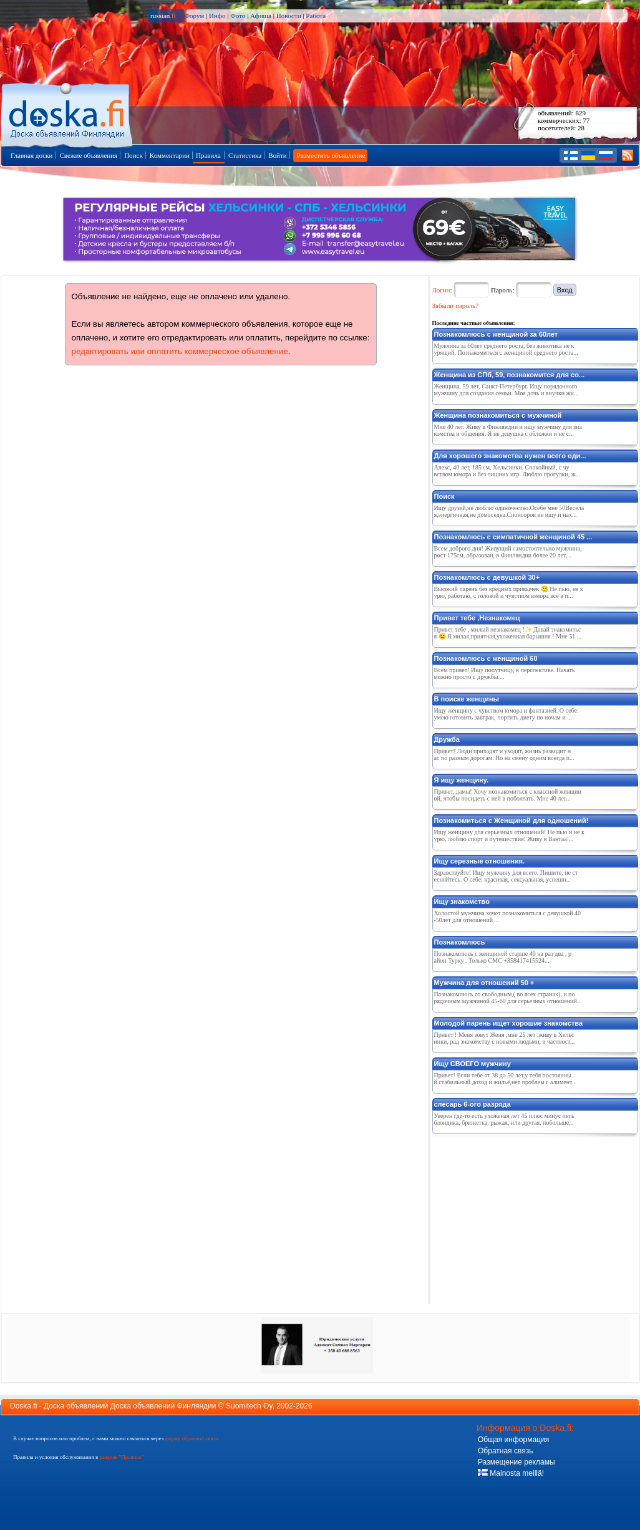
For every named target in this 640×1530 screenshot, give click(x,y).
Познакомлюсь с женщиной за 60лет (496, 334)
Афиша (260, 15)
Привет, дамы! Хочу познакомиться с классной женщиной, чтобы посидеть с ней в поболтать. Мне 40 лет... (507, 795)
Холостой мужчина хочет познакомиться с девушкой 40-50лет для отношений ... (507, 916)
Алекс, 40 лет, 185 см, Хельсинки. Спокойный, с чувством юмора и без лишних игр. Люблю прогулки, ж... (507, 471)
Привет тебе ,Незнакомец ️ (478, 618)
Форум (194, 15)
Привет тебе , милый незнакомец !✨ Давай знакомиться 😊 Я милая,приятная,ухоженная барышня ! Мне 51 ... (508, 633)
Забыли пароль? (455, 305)
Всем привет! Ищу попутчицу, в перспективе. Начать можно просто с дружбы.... (504, 673)
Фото (237, 15)
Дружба (447, 739)
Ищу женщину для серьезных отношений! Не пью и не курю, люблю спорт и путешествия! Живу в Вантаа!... (509, 835)
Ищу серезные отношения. (479, 861)
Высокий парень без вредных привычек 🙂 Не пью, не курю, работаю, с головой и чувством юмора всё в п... (508, 592)
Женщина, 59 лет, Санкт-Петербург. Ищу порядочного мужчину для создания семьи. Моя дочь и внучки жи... (506, 390)
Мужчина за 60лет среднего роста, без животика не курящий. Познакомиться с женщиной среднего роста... (506, 349)
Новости (288, 15)
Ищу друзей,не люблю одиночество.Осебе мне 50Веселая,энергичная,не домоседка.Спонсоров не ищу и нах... (509, 511)
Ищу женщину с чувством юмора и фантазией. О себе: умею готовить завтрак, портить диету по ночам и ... (506, 714)
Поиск (444, 496)
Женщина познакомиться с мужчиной (498, 415)
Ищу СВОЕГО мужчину (472, 1063)
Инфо (217, 15)
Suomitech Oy (249, 1406)
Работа (316, 15)
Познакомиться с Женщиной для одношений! (511, 820)
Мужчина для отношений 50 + (484, 982)
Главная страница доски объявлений (68, 113)
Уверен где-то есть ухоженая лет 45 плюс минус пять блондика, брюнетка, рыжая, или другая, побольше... (504, 1119)
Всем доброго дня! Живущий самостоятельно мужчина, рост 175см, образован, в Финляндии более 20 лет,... (508, 552)
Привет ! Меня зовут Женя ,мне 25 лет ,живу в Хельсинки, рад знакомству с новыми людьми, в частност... (504, 1038)
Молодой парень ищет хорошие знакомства (508, 1023)
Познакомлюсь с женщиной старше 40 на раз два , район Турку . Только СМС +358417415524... (502, 957)
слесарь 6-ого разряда (472, 1104)
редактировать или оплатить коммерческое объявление (180, 351)
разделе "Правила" (121, 1457)
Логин (441, 290)
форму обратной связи (191, 1438)
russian (163, 15)
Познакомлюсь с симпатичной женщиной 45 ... (513, 537)
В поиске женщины (466, 699)
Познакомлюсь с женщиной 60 (486, 658)
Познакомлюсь (459, 942)
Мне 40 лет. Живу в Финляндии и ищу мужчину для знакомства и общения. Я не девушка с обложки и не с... (508, 430)
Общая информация (513, 1439)
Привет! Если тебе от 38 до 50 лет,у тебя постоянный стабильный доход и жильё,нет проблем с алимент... (505, 1078)
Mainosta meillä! (511, 1473)
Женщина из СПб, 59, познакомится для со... (509, 374)
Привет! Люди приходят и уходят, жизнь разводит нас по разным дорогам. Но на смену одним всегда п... (504, 754)
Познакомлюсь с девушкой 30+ (487, 577)
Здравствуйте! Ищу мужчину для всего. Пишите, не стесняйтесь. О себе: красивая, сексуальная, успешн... (506, 876)
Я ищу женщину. (461, 780)
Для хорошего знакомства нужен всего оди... (510, 455)
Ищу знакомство (462, 901)
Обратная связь (505, 1450)
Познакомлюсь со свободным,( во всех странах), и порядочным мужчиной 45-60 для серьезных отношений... (508, 997)
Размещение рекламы (516, 1462)
